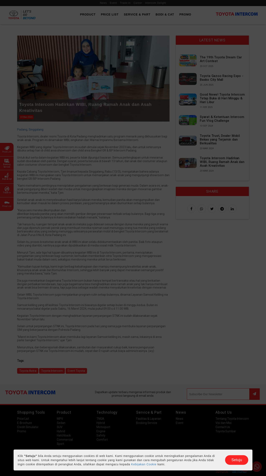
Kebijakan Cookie (144, 464)
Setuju (236, 460)
